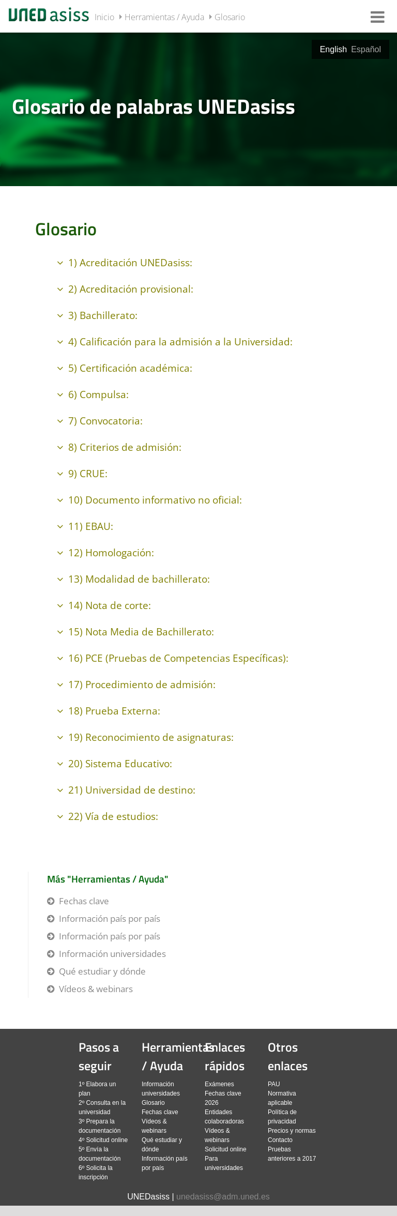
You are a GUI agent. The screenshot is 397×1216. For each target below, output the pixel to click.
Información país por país (109, 918)
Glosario (230, 17)
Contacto (280, 1140)
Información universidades (112, 954)
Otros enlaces (288, 1056)
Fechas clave (84, 901)
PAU (274, 1084)
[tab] (198, 108)
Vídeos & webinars (96, 989)
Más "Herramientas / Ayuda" (108, 879)
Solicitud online (226, 1149)
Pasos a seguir (99, 1056)
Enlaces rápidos (225, 1056)
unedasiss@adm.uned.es (223, 1196)
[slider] (198, 108)
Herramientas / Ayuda (164, 17)
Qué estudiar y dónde (102, 971)
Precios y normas (292, 1130)
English (333, 49)
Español (366, 49)
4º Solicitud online (103, 1140)
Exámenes (219, 1084)
